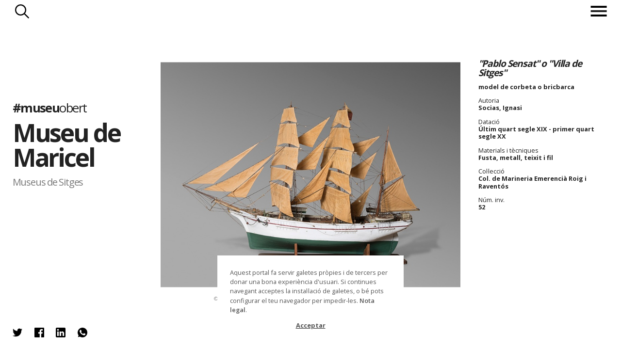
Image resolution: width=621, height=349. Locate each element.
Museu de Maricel (66, 145)
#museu (50, 107)
